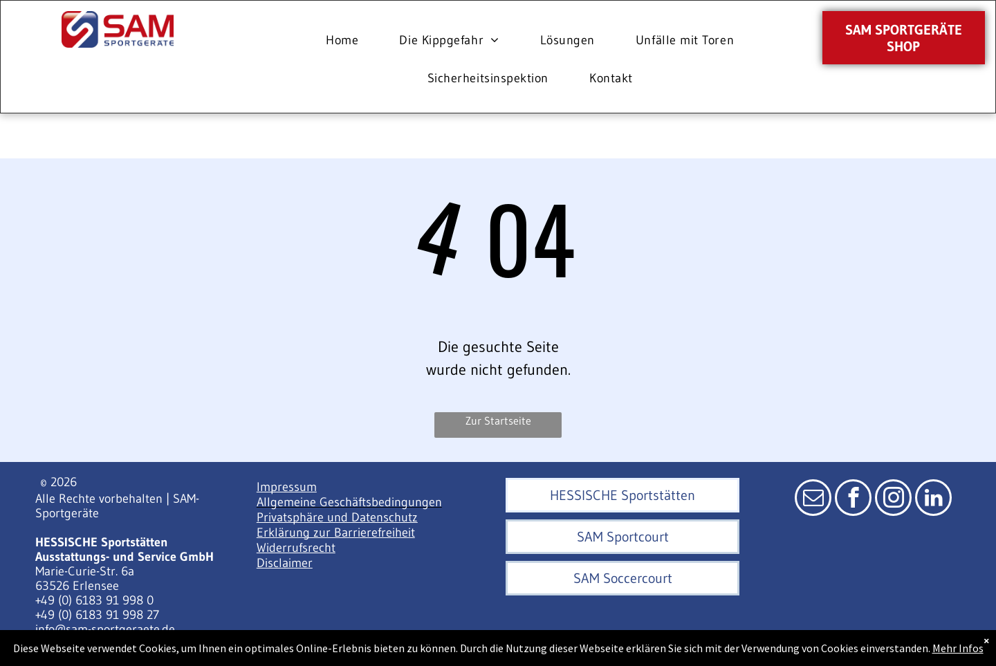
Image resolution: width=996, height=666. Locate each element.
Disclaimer (285, 563)
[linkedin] (933, 499)
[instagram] (893, 499)
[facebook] (853, 499)
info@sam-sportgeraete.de (105, 629)
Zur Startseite (498, 420)
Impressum (287, 486)
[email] (813, 499)
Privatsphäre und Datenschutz (337, 517)
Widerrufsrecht (296, 547)
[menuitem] (347, 40)
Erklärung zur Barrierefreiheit (336, 532)
